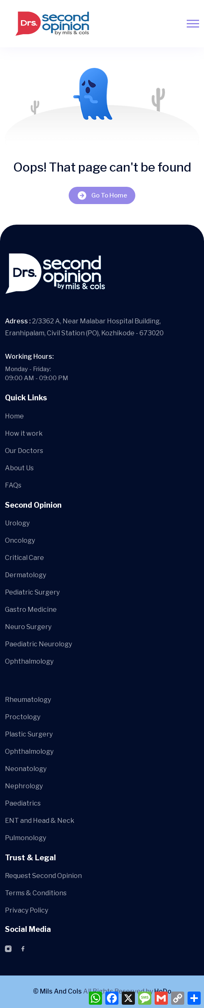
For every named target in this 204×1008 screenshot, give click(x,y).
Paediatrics (23, 803)
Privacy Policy (26, 910)
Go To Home (102, 195)
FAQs (13, 485)
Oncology (20, 540)
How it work (24, 433)
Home (14, 416)
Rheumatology (28, 700)
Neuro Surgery (28, 627)
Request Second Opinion (43, 876)
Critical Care (24, 558)
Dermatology (25, 575)
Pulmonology (25, 838)
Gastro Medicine (31, 609)
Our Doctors (24, 451)
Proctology (22, 717)
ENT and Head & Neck (39, 821)
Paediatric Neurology (38, 644)
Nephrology (24, 786)
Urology (17, 523)
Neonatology (25, 769)
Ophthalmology (29, 661)
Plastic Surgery (29, 734)
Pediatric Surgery (32, 592)
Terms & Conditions (36, 893)
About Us (19, 468)
